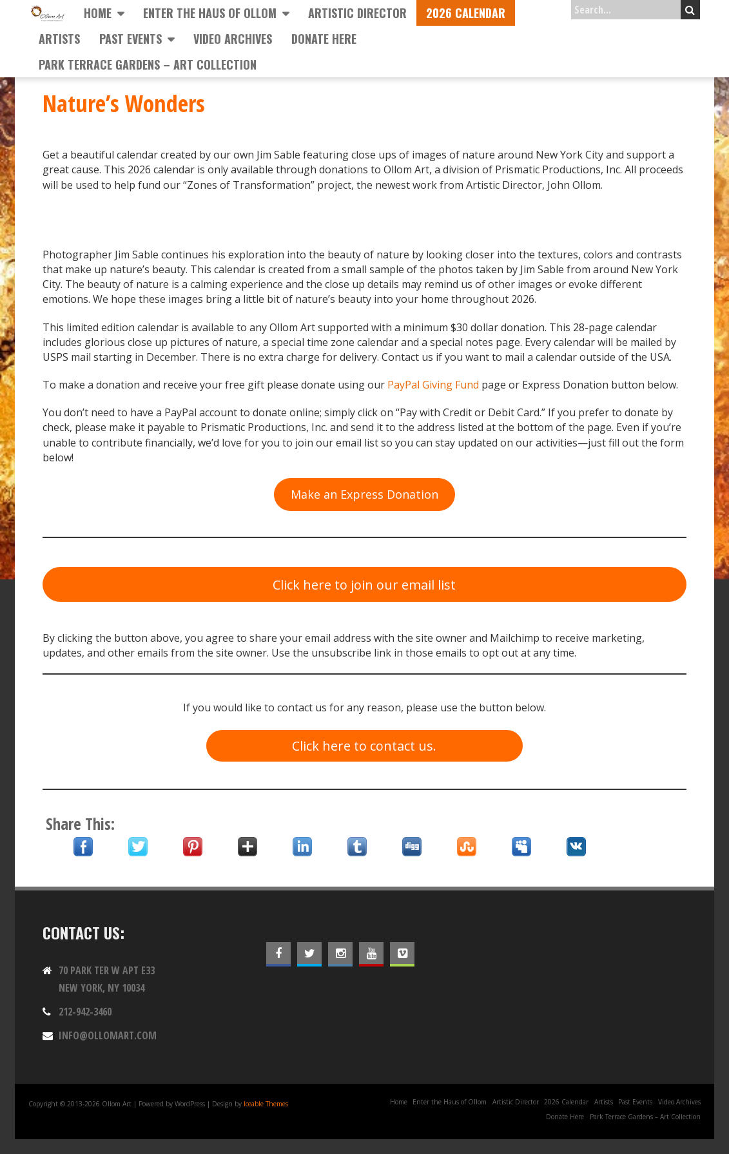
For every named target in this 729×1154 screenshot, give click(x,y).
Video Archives (232, 38)
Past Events (130, 38)
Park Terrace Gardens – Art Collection (148, 64)
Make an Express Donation (364, 494)
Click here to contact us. (364, 746)
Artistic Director (357, 13)
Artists (59, 38)
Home (98, 13)
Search (690, 10)
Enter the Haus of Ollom (210, 13)
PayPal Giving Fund (433, 385)
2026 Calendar (465, 13)
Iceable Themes (266, 1103)
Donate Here (323, 38)
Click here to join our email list (364, 584)
